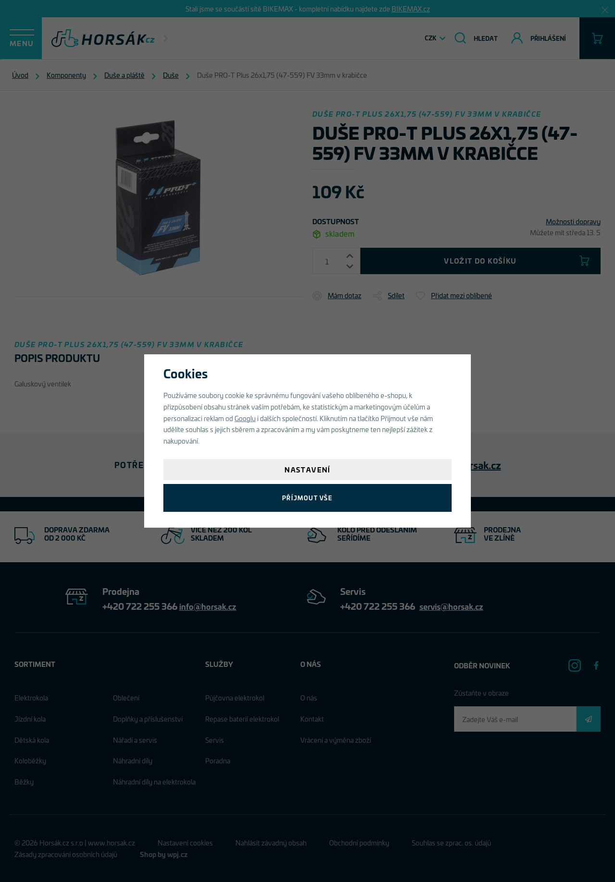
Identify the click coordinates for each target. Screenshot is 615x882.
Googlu (245, 418)
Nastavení (307, 469)
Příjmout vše (307, 497)
